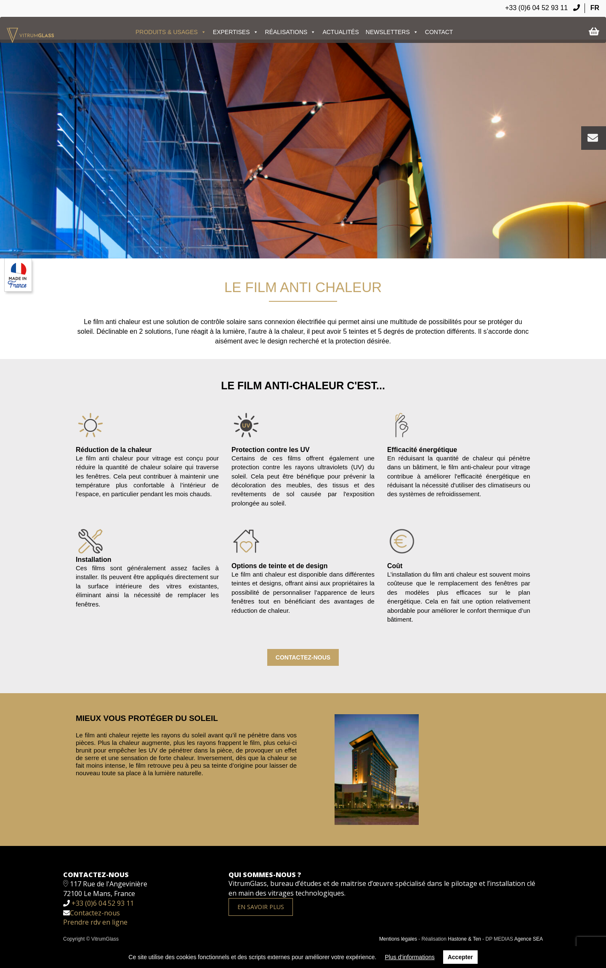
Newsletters (392, 32)
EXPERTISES (235, 32)
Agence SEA (528, 939)
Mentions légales (398, 939)
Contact (439, 32)
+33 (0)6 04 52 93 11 (542, 7)
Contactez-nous (303, 657)
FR (594, 7)
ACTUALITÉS (340, 32)
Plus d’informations (409, 957)
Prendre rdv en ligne (95, 922)
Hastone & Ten (464, 939)
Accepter (460, 957)
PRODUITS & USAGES (171, 32)
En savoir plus (260, 907)
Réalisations (290, 32)
